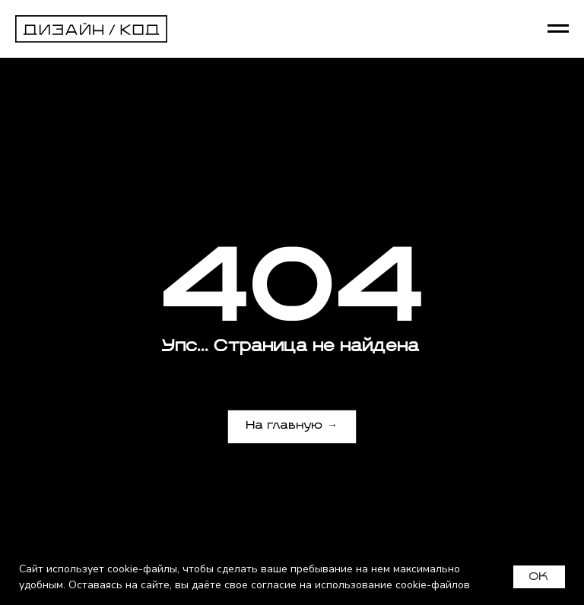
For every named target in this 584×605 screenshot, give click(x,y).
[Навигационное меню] (558, 28)
